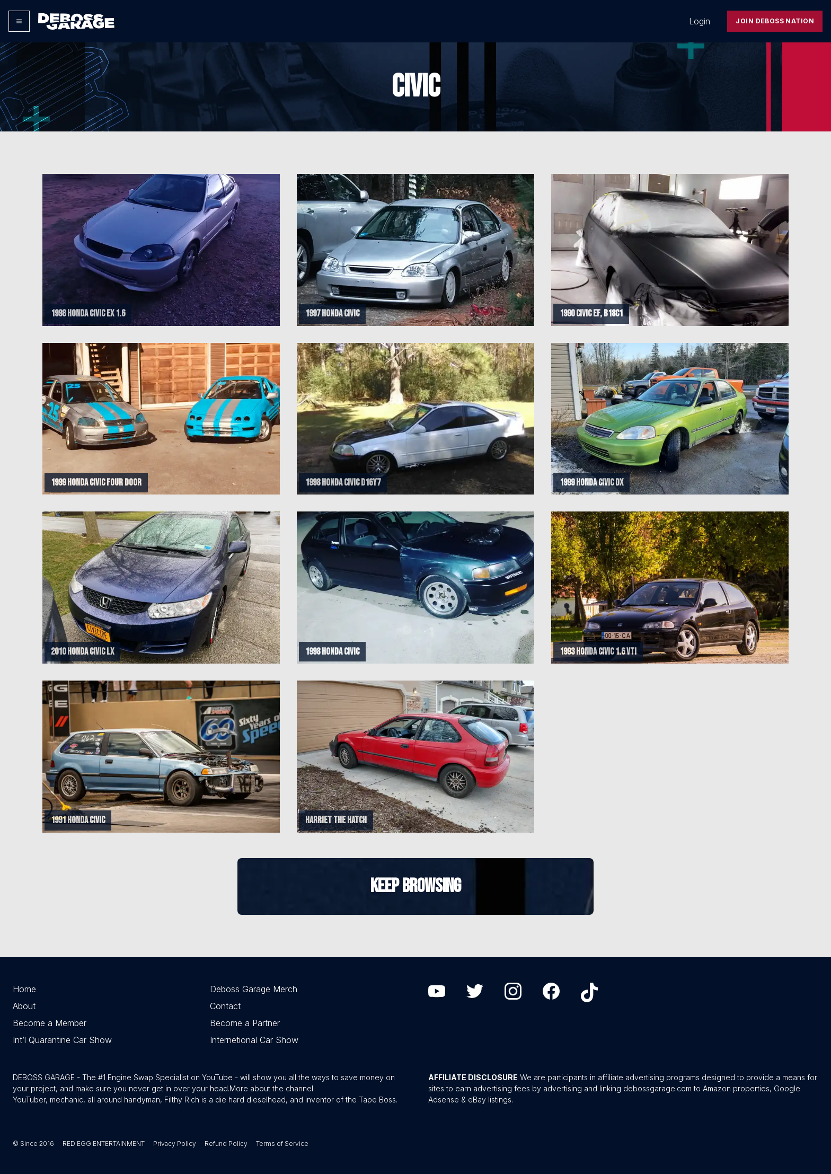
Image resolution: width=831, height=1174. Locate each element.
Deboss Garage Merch (253, 989)
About (24, 1006)
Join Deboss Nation (775, 21)
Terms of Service (282, 1143)
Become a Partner (245, 1023)
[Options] (19, 21)
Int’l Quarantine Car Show (62, 1040)
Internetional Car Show (254, 1040)
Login (699, 21)
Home (24, 989)
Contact (225, 1006)
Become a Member (49, 1023)
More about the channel (271, 1088)
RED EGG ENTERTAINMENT (104, 1143)
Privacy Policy (174, 1143)
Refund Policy (226, 1143)
